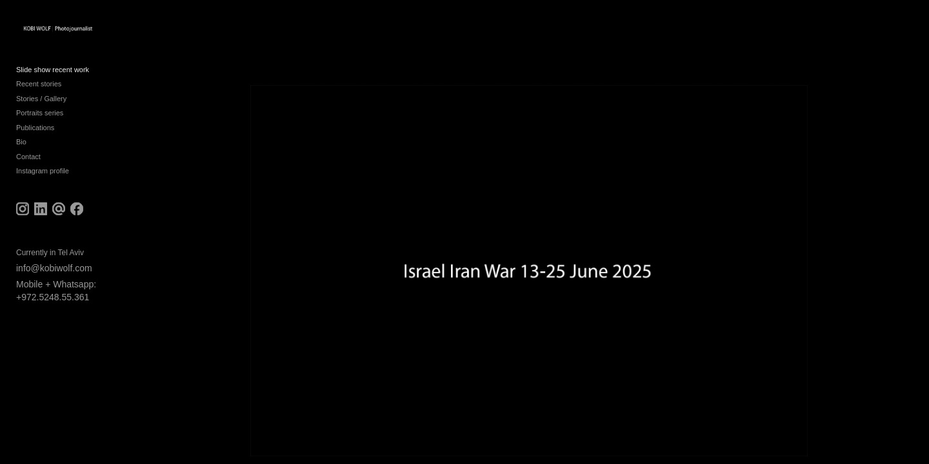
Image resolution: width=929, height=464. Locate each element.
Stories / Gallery (41, 107)
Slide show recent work (52, 78)
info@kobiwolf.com (54, 277)
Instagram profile (42, 180)
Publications (35, 136)
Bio (21, 151)
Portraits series (39, 122)
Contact (28, 165)
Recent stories (38, 93)
